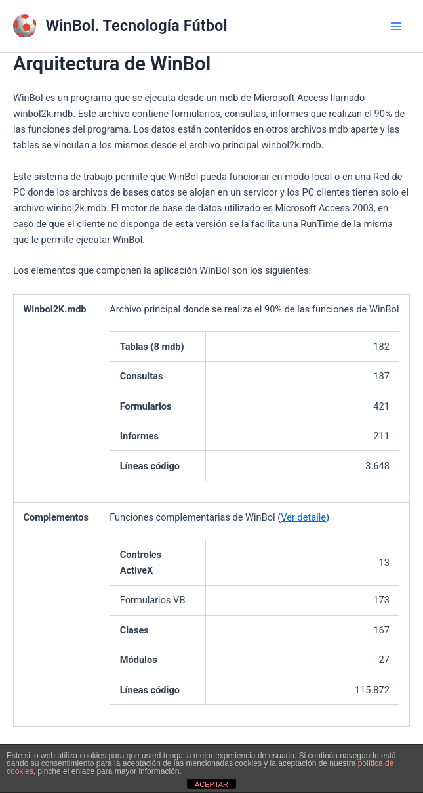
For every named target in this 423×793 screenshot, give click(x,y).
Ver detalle (303, 517)
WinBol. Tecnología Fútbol (137, 25)
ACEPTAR (211, 784)
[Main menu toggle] (396, 26)
